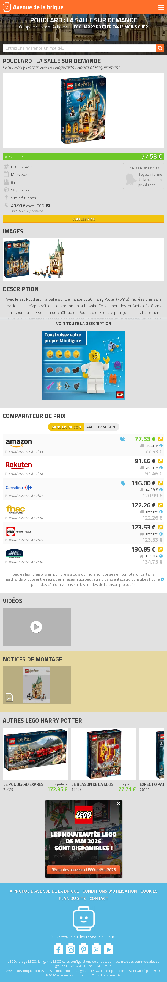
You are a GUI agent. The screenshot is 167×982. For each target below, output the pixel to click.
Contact (98, 898)
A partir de (14, 156)
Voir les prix (83, 219)
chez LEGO (31, 206)
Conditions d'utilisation (110, 891)
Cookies (149, 891)
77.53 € (151, 156)
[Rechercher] (160, 48)
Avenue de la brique (33, 7)
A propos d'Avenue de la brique (44, 891)
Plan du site (72, 898)
